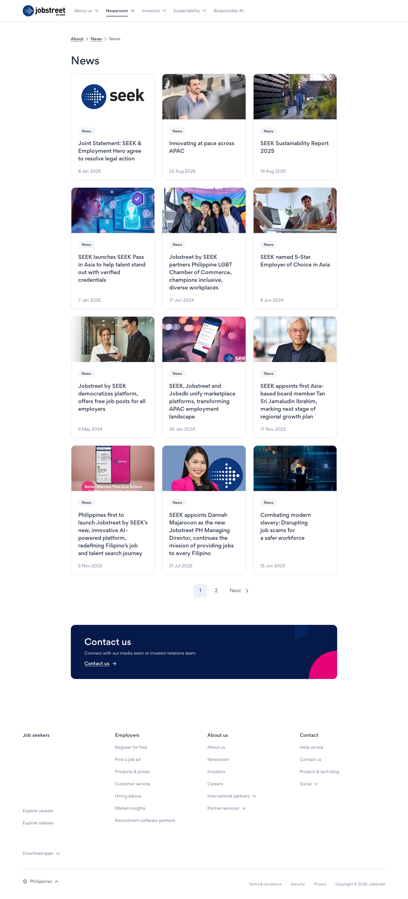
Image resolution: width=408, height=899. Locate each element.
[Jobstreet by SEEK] (44, 10)
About (77, 38)
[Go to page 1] (200, 591)
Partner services (223, 808)
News (96, 38)
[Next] (239, 591)
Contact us (100, 663)
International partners (228, 796)
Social (306, 783)
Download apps (38, 853)
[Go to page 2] (216, 591)
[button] (96, 10)
